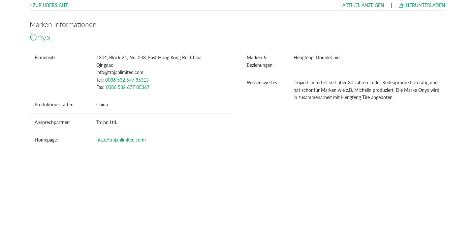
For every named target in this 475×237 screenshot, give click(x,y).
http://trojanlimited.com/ (121, 140)
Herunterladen (422, 5)
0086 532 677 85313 (127, 80)
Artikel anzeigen (363, 5)
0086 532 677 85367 (127, 87)
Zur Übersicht (49, 5)
